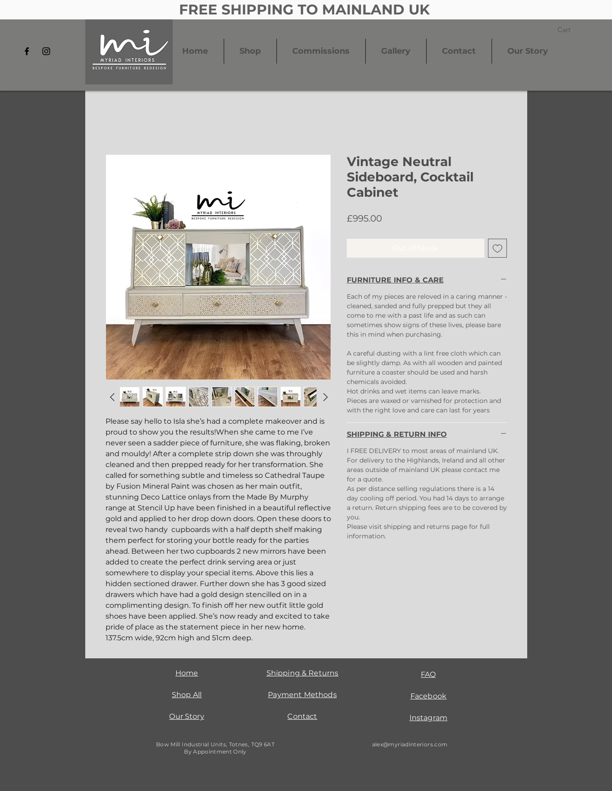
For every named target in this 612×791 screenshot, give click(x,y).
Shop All (187, 694)
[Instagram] (46, 51)
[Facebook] (27, 51)
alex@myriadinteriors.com (410, 744)
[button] (569, 30)
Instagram (428, 717)
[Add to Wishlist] (497, 248)
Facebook (428, 696)
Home (186, 673)
